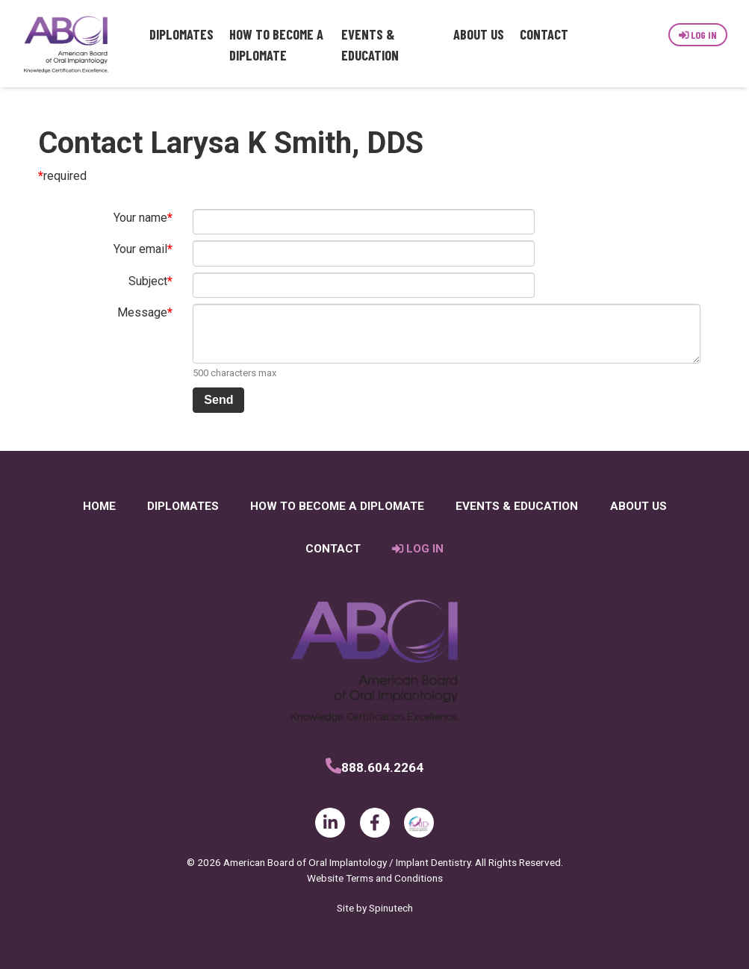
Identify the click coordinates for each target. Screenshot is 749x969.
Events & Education (370, 44)
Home (99, 506)
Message (142, 312)
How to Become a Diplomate (276, 44)
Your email (140, 249)
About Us (478, 34)
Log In (698, 34)
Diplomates (181, 34)
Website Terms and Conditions (375, 878)
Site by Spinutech (375, 908)
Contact (544, 34)
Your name (140, 218)
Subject (147, 281)
